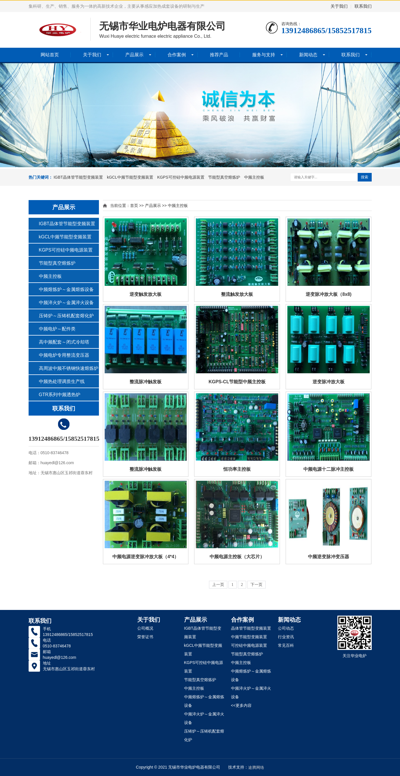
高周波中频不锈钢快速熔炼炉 (68, 368)
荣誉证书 (145, 637)
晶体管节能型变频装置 (251, 628)
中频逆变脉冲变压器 (328, 556)
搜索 (364, 177)
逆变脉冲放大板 (329, 381)
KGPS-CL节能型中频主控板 (237, 381)
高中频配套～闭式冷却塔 (64, 342)
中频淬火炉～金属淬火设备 (66, 302)
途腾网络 (256, 767)
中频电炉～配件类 (57, 328)
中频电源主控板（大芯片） (237, 556)
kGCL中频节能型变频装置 (130, 177)
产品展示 (134, 54)
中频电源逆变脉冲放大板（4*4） (145, 556)
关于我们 (339, 6)
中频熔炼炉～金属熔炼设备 (66, 289)
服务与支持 (263, 54)
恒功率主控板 (237, 469)
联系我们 (363, 6)
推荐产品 (219, 54)
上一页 (218, 585)
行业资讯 (286, 637)
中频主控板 (254, 177)
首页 (134, 205)
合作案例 (177, 54)
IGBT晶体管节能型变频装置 (78, 177)
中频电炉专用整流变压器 (64, 355)
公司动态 (286, 628)
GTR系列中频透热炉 (60, 394)
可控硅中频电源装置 (249, 645)
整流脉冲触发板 (146, 381)
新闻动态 (308, 54)
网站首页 (50, 54)
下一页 (256, 585)
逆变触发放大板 (146, 294)
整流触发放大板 (237, 294)
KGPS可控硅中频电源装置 (180, 177)
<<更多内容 (241, 705)
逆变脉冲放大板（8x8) (328, 294)
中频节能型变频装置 (249, 637)
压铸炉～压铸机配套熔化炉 (66, 315)
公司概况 (145, 628)
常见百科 (286, 645)
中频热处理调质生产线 (62, 381)
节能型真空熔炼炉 (224, 177)
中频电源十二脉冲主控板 (328, 469)
